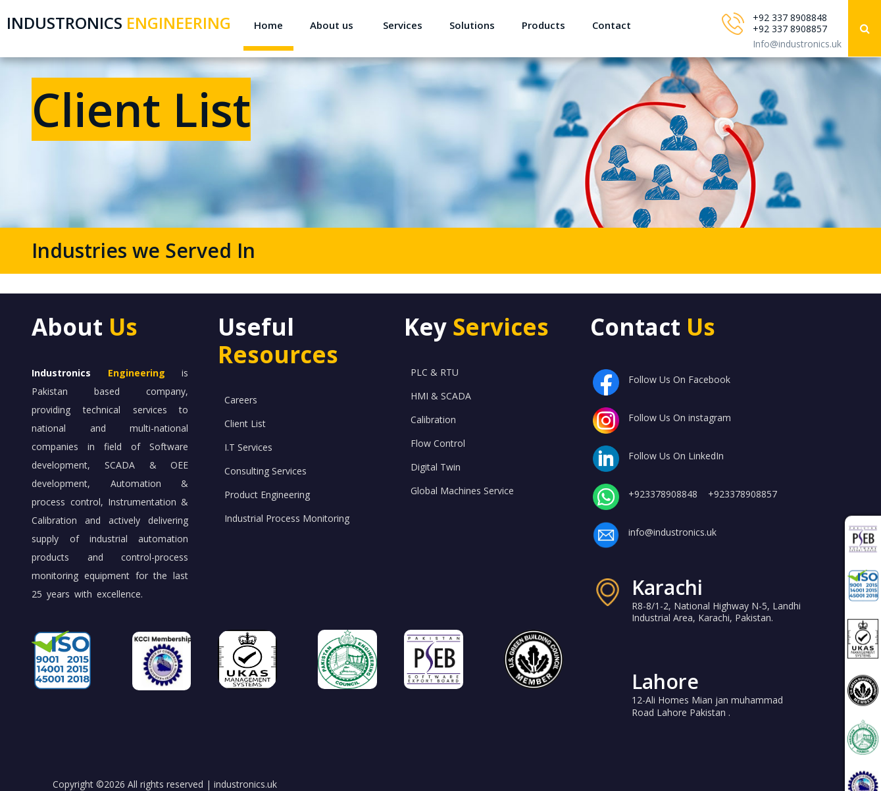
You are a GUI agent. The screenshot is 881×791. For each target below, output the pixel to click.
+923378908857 (742, 494)
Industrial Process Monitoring (286, 518)
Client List (245, 423)
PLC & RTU (435, 372)
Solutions (472, 25)
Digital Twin (436, 467)
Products (543, 25)
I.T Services (248, 447)
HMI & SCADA (441, 396)
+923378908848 (662, 494)
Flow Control (438, 443)
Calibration (433, 419)
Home (268, 25)
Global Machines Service (462, 490)
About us (331, 25)
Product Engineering (267, 494)
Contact (611, 25)
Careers (240, 400)
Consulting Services (265, 471)
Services (402, 25)
